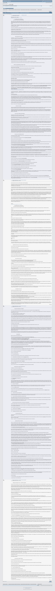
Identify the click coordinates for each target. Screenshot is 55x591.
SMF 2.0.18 (24, 587)
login (5, 3)
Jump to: (38, 585)
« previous (50, 582)
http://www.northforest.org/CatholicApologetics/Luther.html (17, 89)
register (7, 3)
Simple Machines (30, 587)
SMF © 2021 (27, 587)
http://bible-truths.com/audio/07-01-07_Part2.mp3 (16, 204)
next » (51, 582)
